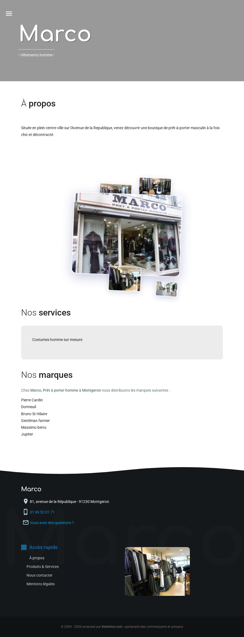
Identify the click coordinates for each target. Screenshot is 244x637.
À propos (36, 558)
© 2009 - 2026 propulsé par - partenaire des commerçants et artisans (122, 627)
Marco (55, 34)
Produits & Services (43, 566)
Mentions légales (41, 584)
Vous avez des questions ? (52, 523)
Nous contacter (40, 575)
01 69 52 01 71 (43, 512)
